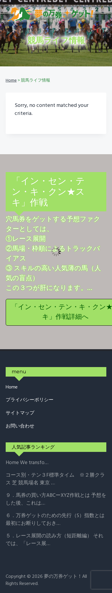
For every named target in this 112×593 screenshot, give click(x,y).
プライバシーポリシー (29, 400)
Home (12, 387)
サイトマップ (20, 413)
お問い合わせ (20, 426)
